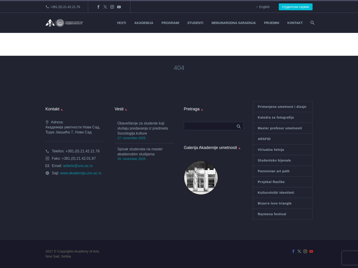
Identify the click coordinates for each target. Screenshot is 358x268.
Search (238, 126)
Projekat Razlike (271, 182)
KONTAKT (295, 23)
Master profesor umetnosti (280, 128)
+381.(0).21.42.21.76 (65, 7)
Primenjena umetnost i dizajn (282, 107)
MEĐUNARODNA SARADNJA (234, 23)
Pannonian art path (274, 171)
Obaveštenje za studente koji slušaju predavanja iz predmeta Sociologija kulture (142, 128)
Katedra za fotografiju (276, 117)
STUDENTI (195, 23)
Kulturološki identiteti (276, 192)
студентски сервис (295, 7)
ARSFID (264, 139)
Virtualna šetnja (271, 149)
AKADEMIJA (143, 23)
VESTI (121, 23)
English (264, 7)
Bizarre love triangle (275, 203)
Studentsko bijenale (274, 160)
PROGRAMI (170, 23)
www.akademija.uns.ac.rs (80, 173)
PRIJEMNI (271, 23)
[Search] (312, 22)
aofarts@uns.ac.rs (78, 166)
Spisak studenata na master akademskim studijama (140, 151)
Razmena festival (272, 214)
